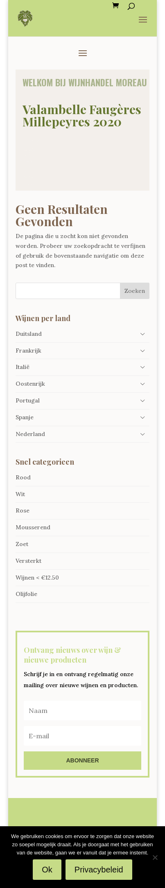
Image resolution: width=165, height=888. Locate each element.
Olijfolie (26, 594)
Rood (23, 477)
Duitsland (29, 333)
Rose (22, 510)
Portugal (28, 400)
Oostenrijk (30, 383)
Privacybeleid (99, 869)
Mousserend (33, 527)
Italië (22, 367)
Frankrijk (28, 350)
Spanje (25, 417)
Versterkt (28, 560)
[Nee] (155, 857)
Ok (47, 869)
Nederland (30, 434)
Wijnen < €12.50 (37, 577)
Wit (20, 494)
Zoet (22, 544)
